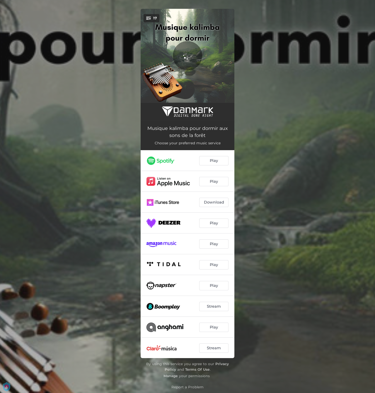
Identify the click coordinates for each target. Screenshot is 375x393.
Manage (170, 376)
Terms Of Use (197, 369)
